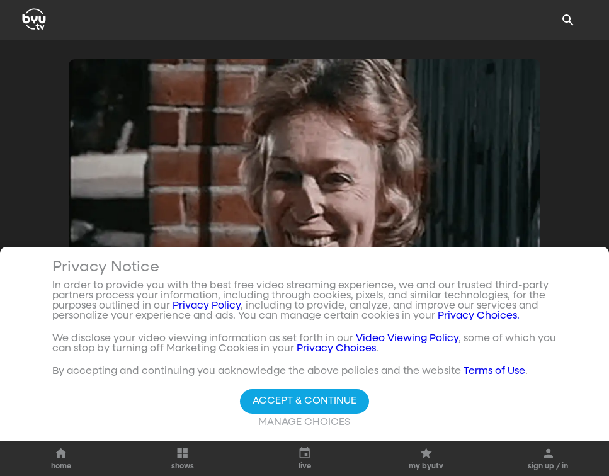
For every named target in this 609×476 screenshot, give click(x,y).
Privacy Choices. (479, 316)
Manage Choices (304, 422)
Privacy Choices (336, 349)
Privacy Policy (207, 306)
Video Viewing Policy (407, 339)
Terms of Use (494, 371)
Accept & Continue (304, 401)
